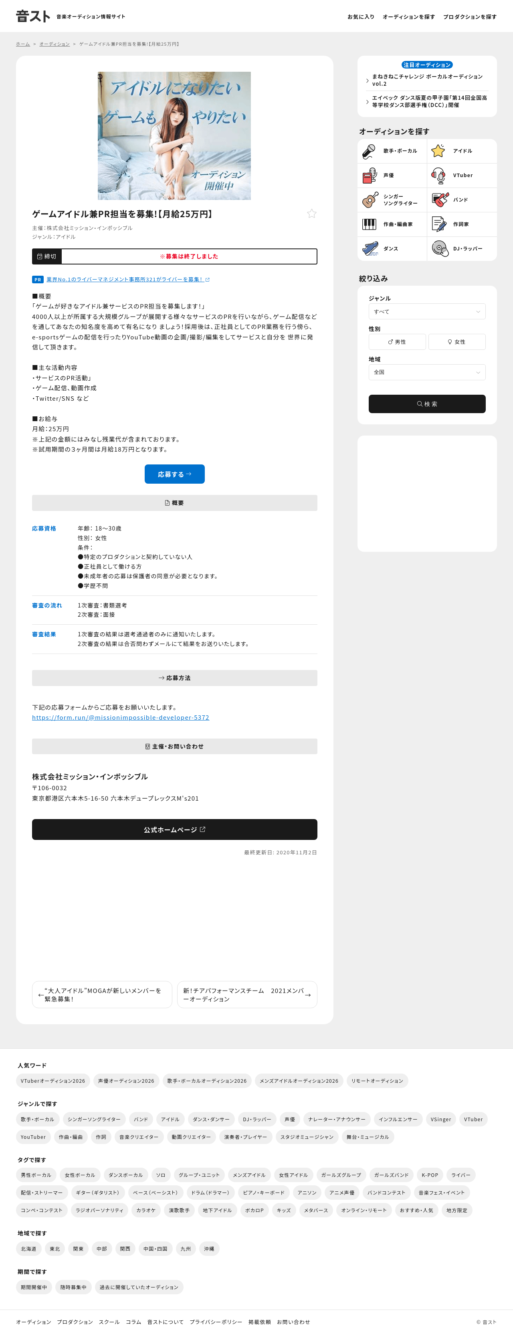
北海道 (29, 1248)
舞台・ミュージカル (368, 1136)
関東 (78, 1248)
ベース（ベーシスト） (156, 1192)
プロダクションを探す (470, 16)
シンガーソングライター (94, 1119)
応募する (175, 474)
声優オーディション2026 (126, 1080)
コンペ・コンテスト (42, 1210)
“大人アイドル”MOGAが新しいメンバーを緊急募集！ (100, 994)
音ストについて (165, 1322)
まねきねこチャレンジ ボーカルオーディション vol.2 (429, 81)
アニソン (307, 1192)
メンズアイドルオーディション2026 (299, 1080)
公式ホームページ (175, 829)
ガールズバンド (391, 1174)
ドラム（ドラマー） (211, 1192)
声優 (290, 1119)
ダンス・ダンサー (211, 1119)
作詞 (101, 1136)
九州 (186, 1248)
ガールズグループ (341, 1174)
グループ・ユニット (199, 1174)
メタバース (316, 1210)
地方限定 (457, 1210)
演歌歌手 (179, 1210)
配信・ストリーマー (42, 1192)
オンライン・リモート (364, 1210)
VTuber (473, 1119)
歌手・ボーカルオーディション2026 (207, 1080)
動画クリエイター (192, 1136)
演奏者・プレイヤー (245, 1136)
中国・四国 (155, 1248)
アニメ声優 (342, 1192)
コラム (133, 1322)
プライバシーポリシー (216, 1322)
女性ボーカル (80, 1174)
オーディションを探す (409, 16)
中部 (102, 1248)
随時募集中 (73, 1287)
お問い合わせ (294, 1322)
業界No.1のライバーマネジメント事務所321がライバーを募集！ (128, 279)
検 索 (427, 406)
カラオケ (146, 1210)
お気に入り (361, 16)
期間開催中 (34, 1287)
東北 (55, 1248)
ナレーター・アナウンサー (337, 1119)
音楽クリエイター (139, 1136)
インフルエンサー (398, 1119)
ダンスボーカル (126, 1174)
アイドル (66, 236)
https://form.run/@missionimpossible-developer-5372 (121, 717)
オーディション (33, 1322)
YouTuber (33, 1136)
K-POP (430, 1174)
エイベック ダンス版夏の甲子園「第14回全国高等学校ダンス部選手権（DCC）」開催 (429, 102)
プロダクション (75, 1322)
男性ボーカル (36, 1174)
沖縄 (209, 1248)
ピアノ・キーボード (264, 1192)
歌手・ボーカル (38, 1119)
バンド (141, 1119)
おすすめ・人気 (417, 1210)
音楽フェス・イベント (442, 1192)
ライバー (461, 1174)
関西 (125, 1248)
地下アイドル (217, 1210)
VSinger (441, 1119)
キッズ (284, 1210)
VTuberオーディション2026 (53, 1080)
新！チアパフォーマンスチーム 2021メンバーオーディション (247, 994)
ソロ (161, 1174)
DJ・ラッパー (257, 1119)
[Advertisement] (174, 919)
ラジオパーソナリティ (100, 1210)
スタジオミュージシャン (307, 1136)
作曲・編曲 (71, 1136)
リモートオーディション (377, 1080)
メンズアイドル (249, 1174)
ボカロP (254, 1210)
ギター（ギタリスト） (98, 1192)
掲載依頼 (259, 1322)
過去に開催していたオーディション (139, 1287)
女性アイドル (294, 1174)
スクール (109, 1322)
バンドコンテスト (387, 1192)
